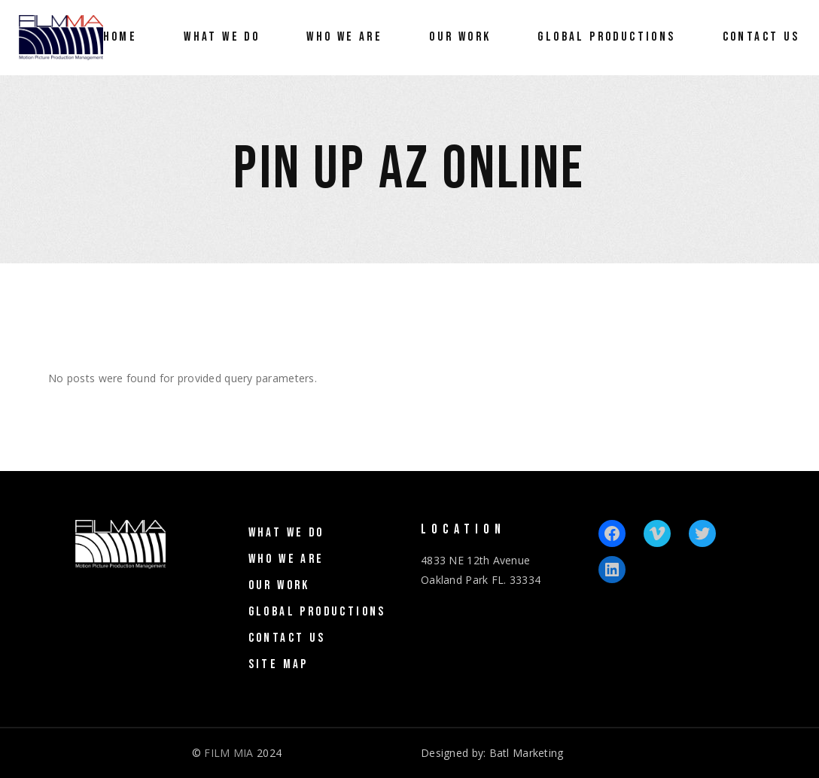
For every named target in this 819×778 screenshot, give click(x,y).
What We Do (286, 532)
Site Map (278, 664)
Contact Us (287, 638)
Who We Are (286, 559)
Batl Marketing (526, 753)
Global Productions (317, 611)
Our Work (279, 585)
